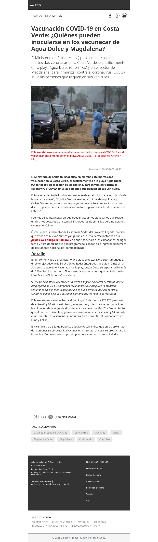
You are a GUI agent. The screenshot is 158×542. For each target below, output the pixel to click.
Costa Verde (85, 439)
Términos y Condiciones (41, 481)
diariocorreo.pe (57, 525)
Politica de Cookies (59, 484)
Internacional (92, 481)
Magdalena (66, 439)
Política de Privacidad (40, 484)
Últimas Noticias (94, 468)
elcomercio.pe (40, 522)
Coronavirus (81, 432)
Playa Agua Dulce (43, 439)
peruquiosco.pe (80, 525)
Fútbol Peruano (93, 474)
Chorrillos (104, 439)
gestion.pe (84, 522)
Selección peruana (95, 487)
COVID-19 (100, 432)
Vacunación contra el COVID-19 (50, 432)
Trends (36, 16)
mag (95, 525)
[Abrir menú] (38, 5)
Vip (87, 500)
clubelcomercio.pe (63, 522)
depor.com (99, 522)
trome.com (38, 525)
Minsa (116, 432)
